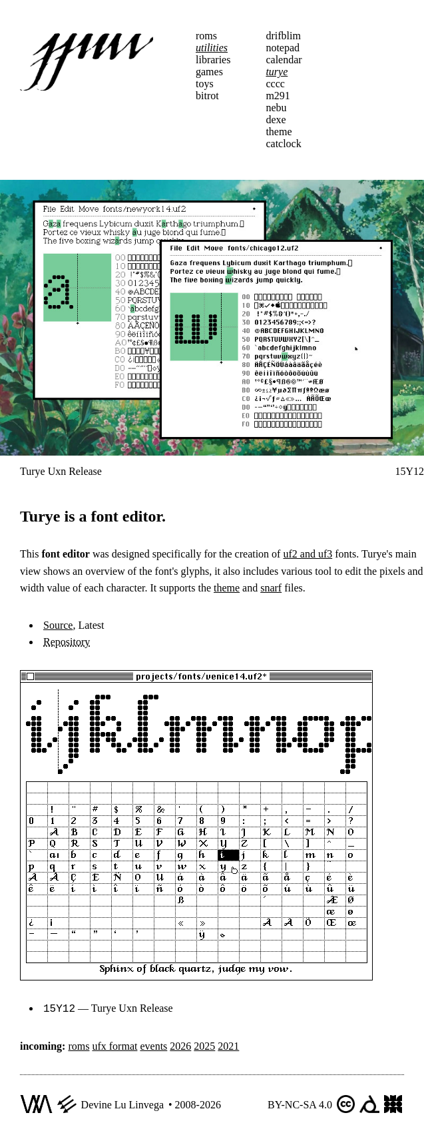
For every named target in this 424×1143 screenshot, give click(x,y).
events (153, 1044)
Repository (66, 641)
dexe (276, 119)
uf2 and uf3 (307, 554)
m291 (278, 95)
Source (58, 625)
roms (206, 35)
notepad (283, 47)
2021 (228, 1044)
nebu (276, 107)
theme (279, 131)
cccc (275, 83)
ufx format (114, 1044)
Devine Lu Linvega (122, 1103)
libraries (213, 59)
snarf (271, 587)
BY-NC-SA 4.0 (300, 1103)
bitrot (207, 95)
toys (205, 83)
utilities (212, 47)
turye (277, 71)
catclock (283, 143)
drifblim (283, 35)
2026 (180, 1044)
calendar (284, 59)
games (209, 71)
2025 (204, 1044)
